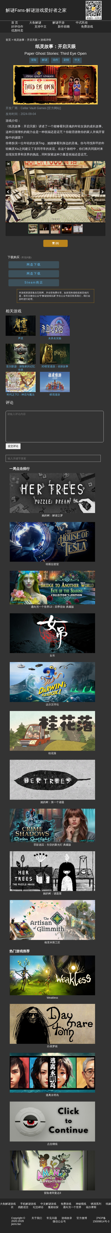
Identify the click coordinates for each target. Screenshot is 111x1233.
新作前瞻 (64, 26)
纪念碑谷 (38, 1207)
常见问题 (51, 1218)
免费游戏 (87, 26)
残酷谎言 (23, 1207)
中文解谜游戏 (48, 1203)
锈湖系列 (96, 1203)
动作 (55, 59)
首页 (8, 39)
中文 (77, 59)
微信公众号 (59, 1221)
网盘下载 (34, 264)
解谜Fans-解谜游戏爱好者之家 (36, 10)
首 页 (14, 22)
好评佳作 (17, 26)
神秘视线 (81, 1203)
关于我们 (37, 1218)
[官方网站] (54, 108)
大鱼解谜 (35, 22)
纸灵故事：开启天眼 (26, 39)
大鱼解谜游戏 (8, 1203)
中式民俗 (82, 22)
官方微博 (81, 1218)
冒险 (33, 59)
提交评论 (13, 446)
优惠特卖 (17, 30)
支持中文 (40, 26)
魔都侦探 (53, 1207)
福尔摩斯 (91, 1207)
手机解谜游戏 (28, 1203)
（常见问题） (26, 257)
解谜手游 (58, 22)
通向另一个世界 (72, 1207)
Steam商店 (33, 282)
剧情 (66, 59)
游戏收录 (67, 1218)
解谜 (44, 59)
